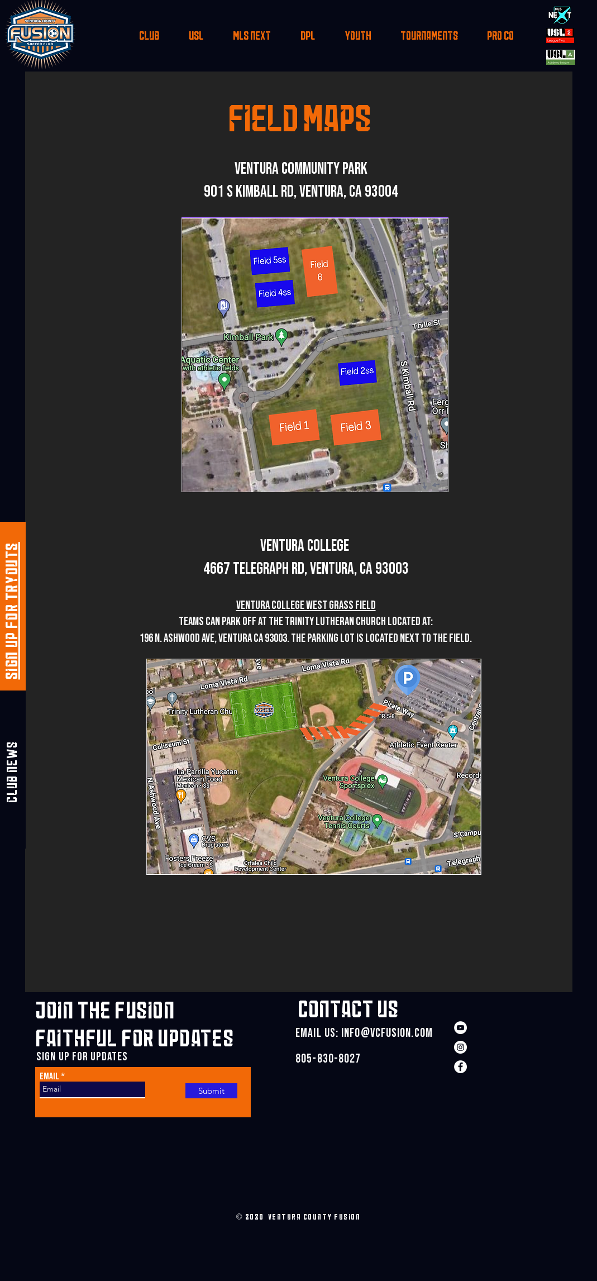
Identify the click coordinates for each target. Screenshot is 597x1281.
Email (49, 1077)
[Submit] (211, 1090)
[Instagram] (460, 1047)
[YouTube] (460, 1027)
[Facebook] (460, 1066)
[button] (149, 38)
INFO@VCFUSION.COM (387, 1033)
